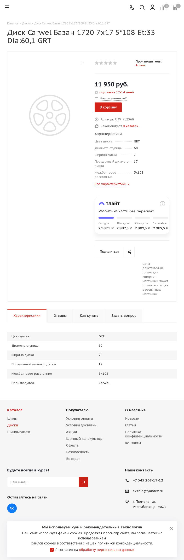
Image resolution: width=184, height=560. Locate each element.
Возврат (73, 459)
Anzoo (140, 65)
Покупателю (77, 410)
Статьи (130, 425)
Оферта (72, 445)
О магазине (135, 410)
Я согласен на (94, 549)
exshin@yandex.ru (148, 491)
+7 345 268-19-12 (148, 480)
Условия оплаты (79, 418)
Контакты (133, 443)
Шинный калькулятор (84, 438)
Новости (132, 418)
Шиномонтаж (18, 432)
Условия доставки (81, 425)
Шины (12, 418)
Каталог (14, 410)
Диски (12, 425)
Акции (71, 432)
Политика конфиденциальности (143, 434)
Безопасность (77, 452)
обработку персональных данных (106, 549)
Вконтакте (12, 508)
